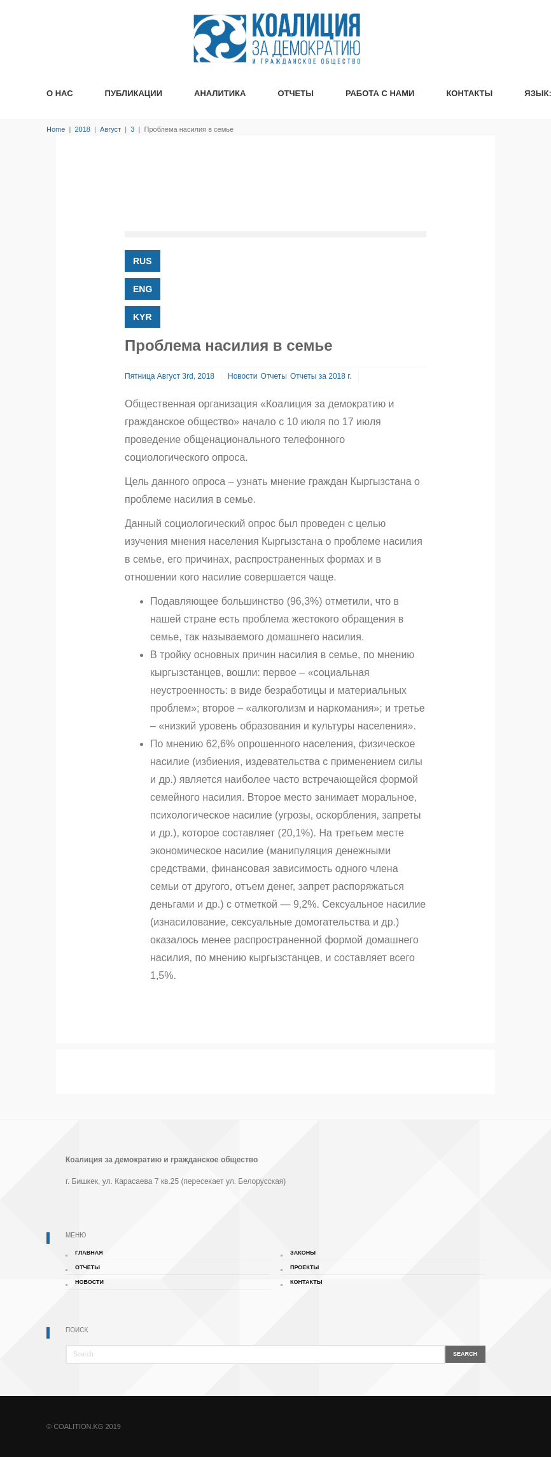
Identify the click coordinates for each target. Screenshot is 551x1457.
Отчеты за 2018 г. (321, 376)
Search (465, 1354)
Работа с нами (379, 93)
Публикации (133, 93)
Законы (303, 1252)
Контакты (469, 93)
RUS (142, 261)
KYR (142, 317)
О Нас (59, 93)
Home (55, 129)
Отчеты (295, 93)
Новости (242, 376)
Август (110, 129)
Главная (89, 1252)
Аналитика (220, 93)
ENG (142, 289)
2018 (82, 129)
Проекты (304, 1267)
